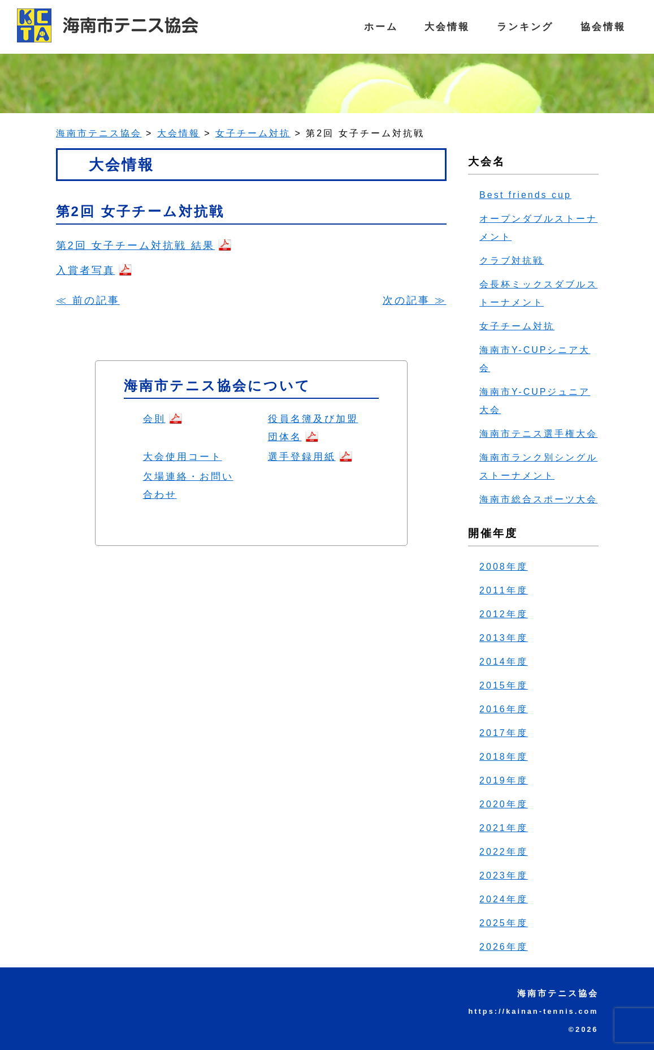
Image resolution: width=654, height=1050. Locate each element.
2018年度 (503, 756)
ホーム (372, 26)
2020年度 (503, 804)
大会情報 (441, 26)
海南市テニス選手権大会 (538, 433)
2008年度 (503, 566)
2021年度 (503, 828)
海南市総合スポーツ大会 (538, 499)
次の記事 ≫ (415, 300)
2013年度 (503, 638)
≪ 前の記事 (88, 300)
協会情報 (602, 26)
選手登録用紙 (302, 456)
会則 (154, 419)
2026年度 (503, 947)
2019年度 (503, 780)
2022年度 (503, 852)
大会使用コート (182, 456)
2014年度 (503, 661)
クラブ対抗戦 (511, 260)
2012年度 (503, 614)
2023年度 (503, 875)
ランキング (521, 26)
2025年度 (503, 923)
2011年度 (503, 590)
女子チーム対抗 (517, 326)
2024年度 (503, 899)
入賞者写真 (85, 270)
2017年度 (503, 733)
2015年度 (503, 685)
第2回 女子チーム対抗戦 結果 (135, 245)
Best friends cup (525, 195)
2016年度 (503, 709)
